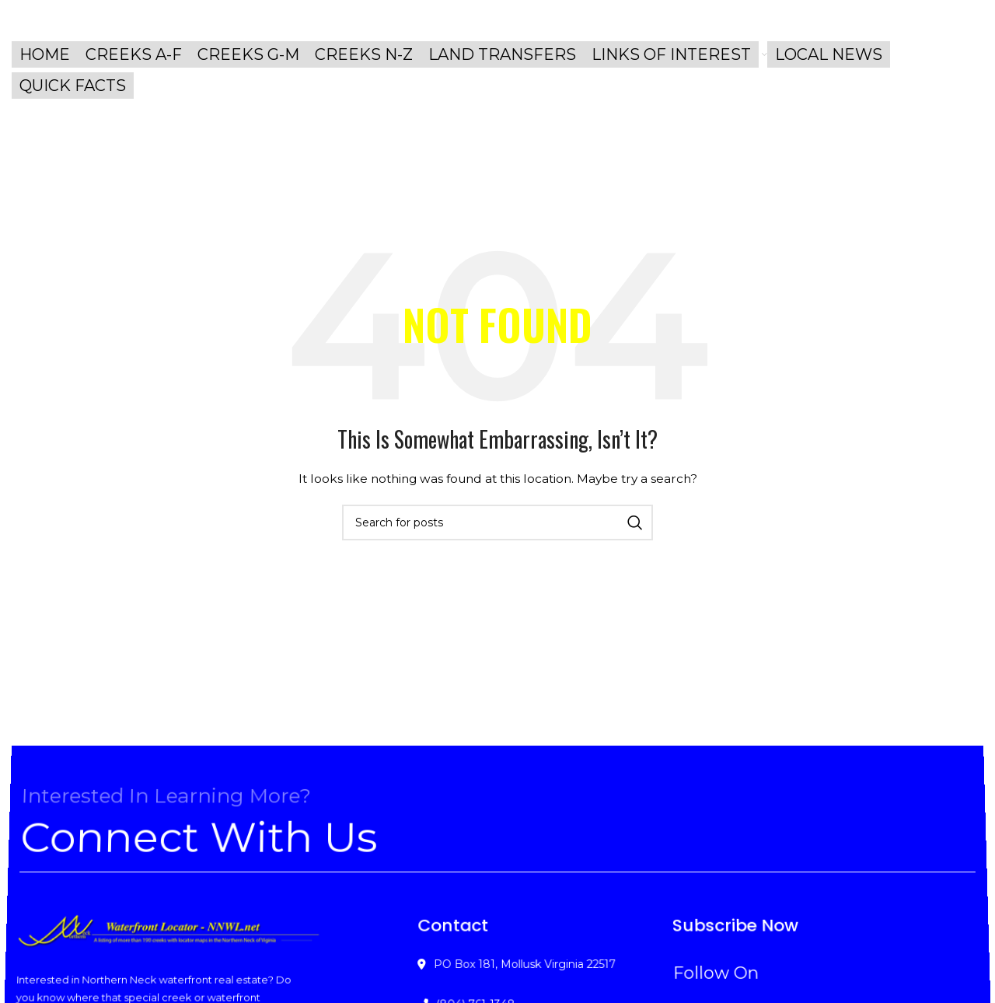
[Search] (497, 522)
